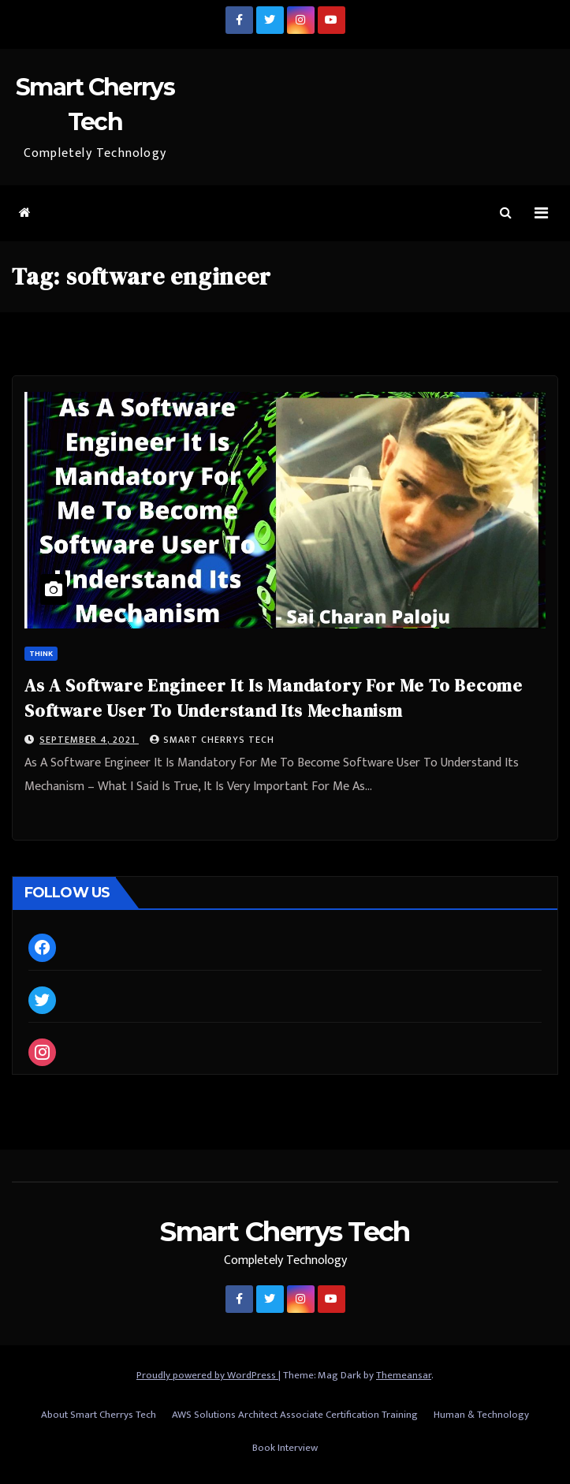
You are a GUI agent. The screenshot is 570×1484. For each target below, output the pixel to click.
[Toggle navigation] (541, 213)
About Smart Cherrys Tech (98, 1414)
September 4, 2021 (89, 740)
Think (41, 653)
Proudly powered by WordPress (207, 1375)
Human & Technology (481, 1414)
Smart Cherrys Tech (212, 740)
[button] (506, 213)
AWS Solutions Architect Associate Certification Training (295, 1414)
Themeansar (403, 1375)
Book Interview (285, 1447)
